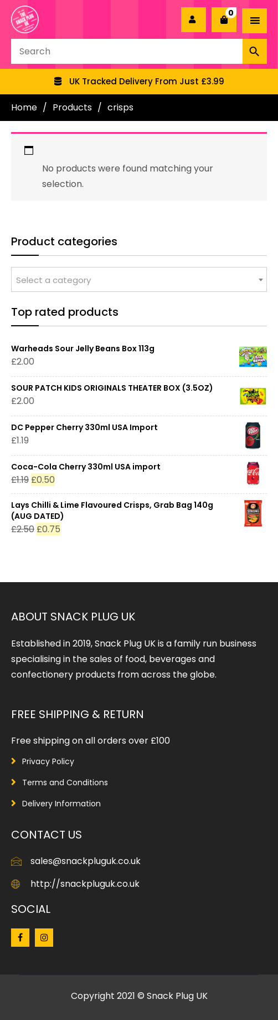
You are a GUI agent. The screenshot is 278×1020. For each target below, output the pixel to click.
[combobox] (139, 279)
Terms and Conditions (65, 782)
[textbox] (139, 279)
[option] (139, 81)
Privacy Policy (48, 761)
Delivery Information (61, 803)
